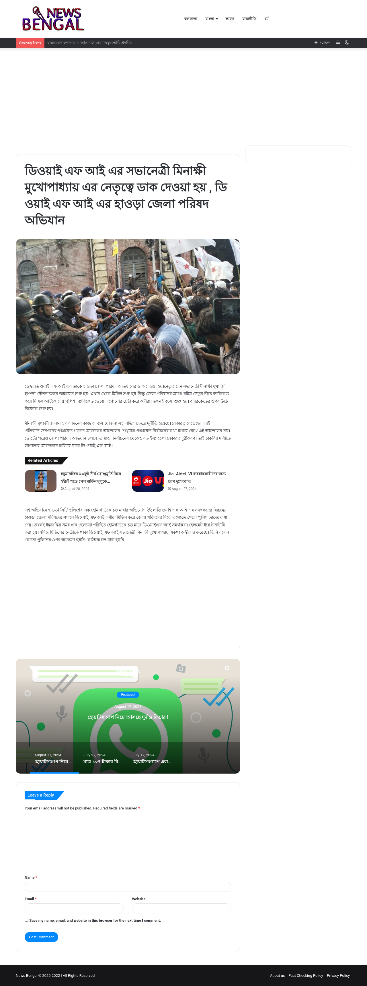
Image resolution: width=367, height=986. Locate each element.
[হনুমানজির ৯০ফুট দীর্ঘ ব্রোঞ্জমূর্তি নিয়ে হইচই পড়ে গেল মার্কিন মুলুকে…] (40, 481)
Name (31, 877)
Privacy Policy (338, 975)
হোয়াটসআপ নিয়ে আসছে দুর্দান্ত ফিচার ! (127, 716)
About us (277, 975)
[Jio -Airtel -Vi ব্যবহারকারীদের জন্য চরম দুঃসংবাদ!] (148, 481)
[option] (128, 716)
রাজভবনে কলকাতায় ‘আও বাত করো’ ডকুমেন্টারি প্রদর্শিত (90, 42)
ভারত (229, 19)
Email (31, 899)
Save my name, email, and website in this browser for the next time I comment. (95, 920)
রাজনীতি (249, 19)
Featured (127, 695)
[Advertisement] (183, 97)
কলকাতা (190, 19)
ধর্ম (266, 19)
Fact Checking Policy (306, 975)
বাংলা (209, 19)
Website (138, 899)
